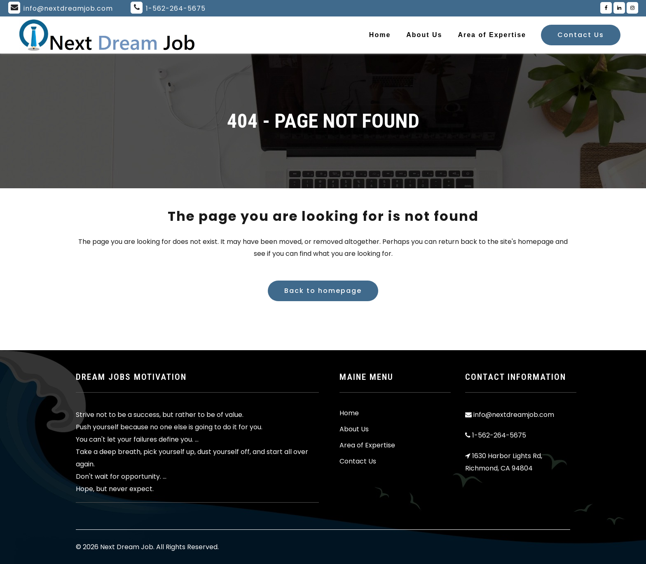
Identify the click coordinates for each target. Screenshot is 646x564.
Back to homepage (323, 290)
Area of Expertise (367, 445)
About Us (354, 429)
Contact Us (580, 35)
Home (349, 413)
